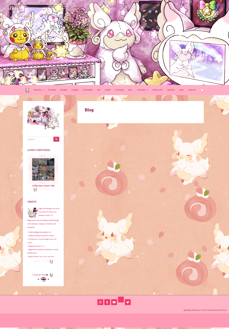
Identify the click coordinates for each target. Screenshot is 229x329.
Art (98, 90)
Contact (192, 90)
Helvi (52, 256)
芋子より (42, 246)
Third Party (157, 90)
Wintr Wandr (49, 236)
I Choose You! (43, 274)
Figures (63, 90)
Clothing (119, 90)
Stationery (88, 90)
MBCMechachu (32, 253)
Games (108, 90)
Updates (37, 90)
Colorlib (203, 310)
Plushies (52, 90)
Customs (141, 90)
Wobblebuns (49, 249)
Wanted (171, 90)
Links (181, 90)
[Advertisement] (114, 320)
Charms (74, 90)
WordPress (222, 310)
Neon (56, 249)
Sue (49, 232)
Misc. (130, 90)
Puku (45, 256)
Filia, (41, 256)
